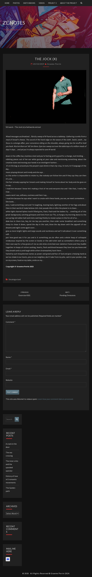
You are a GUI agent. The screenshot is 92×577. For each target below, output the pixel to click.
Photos (16, 3)
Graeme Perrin (54, 64)
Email (9, 368)
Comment (10, 322)
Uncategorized (15, 279)
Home (7, 3)
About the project (68, 3)
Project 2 (52, 3)
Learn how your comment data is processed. (55, 399)
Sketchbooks (29, 3)
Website (9, 380)
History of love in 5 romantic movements (12, 479)
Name (9, 357)
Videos (42, 3)
